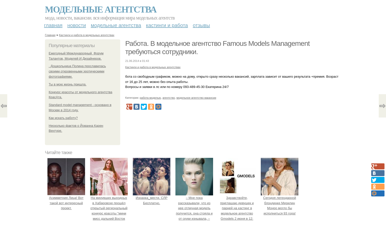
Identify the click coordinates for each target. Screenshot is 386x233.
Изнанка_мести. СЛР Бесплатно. (151, 198)
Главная (53, 25)
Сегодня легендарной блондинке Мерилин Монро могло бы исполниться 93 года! (279, 203)
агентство (168, 97)
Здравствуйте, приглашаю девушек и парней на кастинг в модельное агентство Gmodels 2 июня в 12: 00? (237, 208)
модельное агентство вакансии (196, 97)
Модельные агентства (100, 10)
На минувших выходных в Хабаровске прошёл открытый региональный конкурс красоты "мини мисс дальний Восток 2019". (109, 208)
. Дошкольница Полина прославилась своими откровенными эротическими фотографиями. (77, 71)
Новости (76, 25)
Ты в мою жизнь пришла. (67, 84)
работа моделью (150, 97)
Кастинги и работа (167, 25)
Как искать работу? (63, 118)
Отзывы (201, 25)
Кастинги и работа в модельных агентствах (86, 35)
